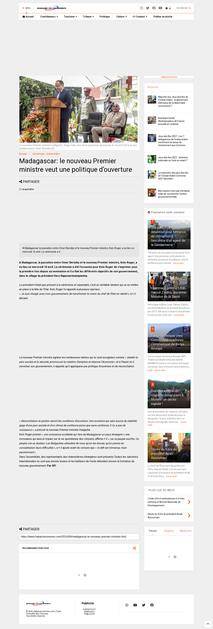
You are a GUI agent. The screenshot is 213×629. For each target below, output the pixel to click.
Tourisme (70, 16)
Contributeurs (49, 16)
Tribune (88, 16)
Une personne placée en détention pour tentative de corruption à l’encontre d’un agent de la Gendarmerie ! (168, 236)
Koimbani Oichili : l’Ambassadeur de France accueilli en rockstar (171, 121)
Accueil (28, 16)
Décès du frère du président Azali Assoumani (164, 453)
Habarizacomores (169, 77)
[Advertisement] (106, 48)
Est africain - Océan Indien (46, 154)
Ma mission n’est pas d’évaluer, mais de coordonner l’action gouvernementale (174, 194)
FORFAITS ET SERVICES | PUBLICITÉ (89, 611)
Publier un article (162, 16)
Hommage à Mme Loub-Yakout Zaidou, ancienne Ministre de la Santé (168, 292)
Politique (105, 16)
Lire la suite (178, 263)
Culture (121, 16)
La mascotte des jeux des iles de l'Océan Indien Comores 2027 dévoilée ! (173, 175)
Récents (153, 87)
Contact (140, 16)
